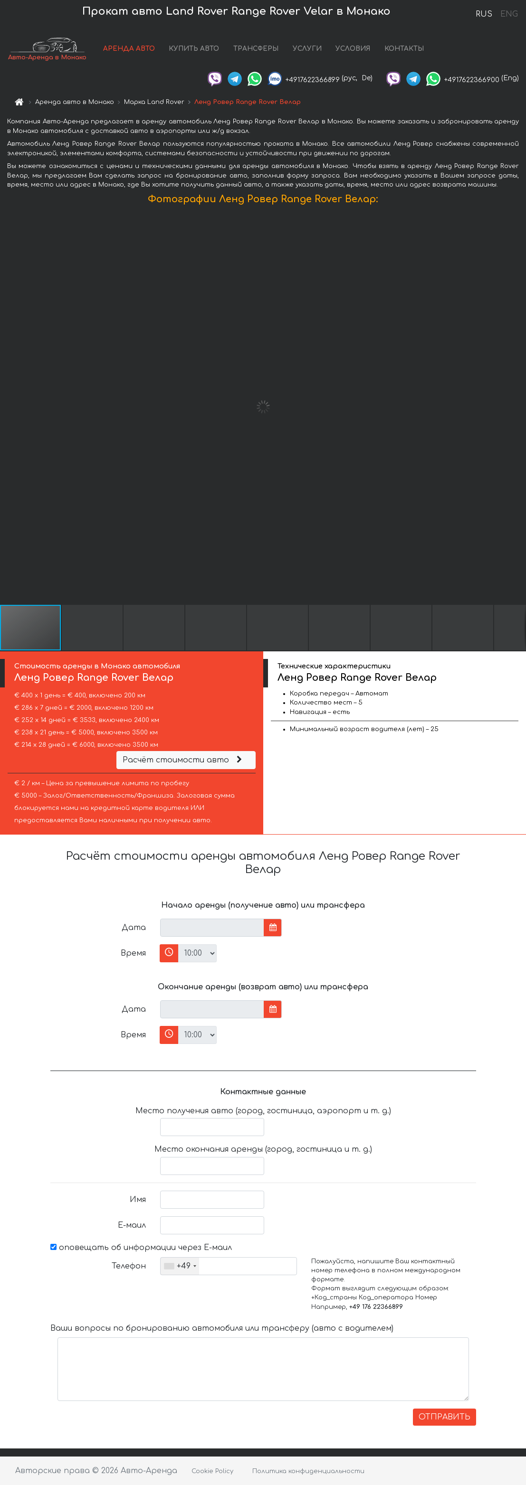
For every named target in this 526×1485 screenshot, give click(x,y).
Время (133, 953)
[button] (517, 406)
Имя (138, 1199)
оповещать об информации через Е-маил (141, 1247)
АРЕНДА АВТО (129, 48)
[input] (212, 928)
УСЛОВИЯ (352, 48)
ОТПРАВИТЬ (444, 1417)
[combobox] (180, 1266)
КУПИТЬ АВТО (194, 48)
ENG (508, 14)
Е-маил (132, 1225)
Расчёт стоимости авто (183, 760)
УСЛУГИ (307, 48)
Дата (134, 927)
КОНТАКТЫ (404, 48)
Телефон (129, 1266)
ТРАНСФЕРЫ (255, 48)
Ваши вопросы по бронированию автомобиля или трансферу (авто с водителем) (221, 1328)
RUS (484, 14)
